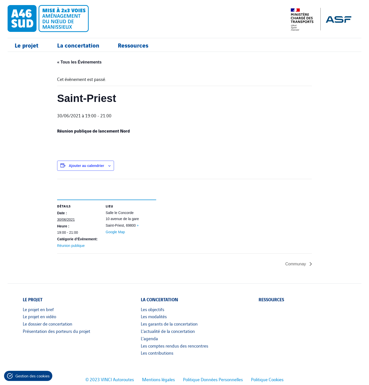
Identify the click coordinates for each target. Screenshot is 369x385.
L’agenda (149, 338)
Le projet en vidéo (39, 316)
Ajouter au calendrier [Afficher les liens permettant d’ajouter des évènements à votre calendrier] (86, 166)
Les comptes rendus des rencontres (174, 345)
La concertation (78, 44)
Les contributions (157, 352)
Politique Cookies (267, 379)
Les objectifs (152, 309)
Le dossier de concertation (47, 323)
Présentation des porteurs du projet (56, 331)
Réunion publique (71, 246)
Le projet (26, 44)
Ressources (133, 44)
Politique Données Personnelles (213, 379)
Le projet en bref (38, 309)
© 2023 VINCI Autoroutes (109, 379)
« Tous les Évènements (79, 62)
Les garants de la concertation (169, 323)
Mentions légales (158, 379)
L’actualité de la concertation (168, 331)
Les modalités (154, 316)
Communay (296, 264)
